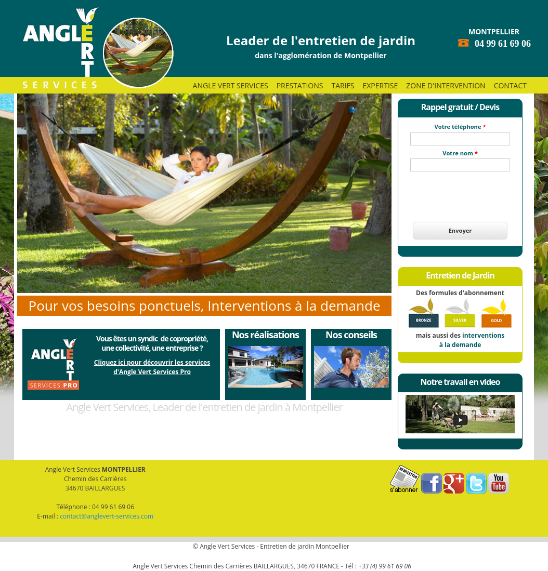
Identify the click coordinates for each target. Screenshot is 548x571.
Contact (510, 85)
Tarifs (342, 85)
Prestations (300, 85)
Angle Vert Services (230, 85)
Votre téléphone (460, 126)
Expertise (380, 85)
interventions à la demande (472, 340)
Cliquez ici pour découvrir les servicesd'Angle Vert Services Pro (152, 367)
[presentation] (460, 190)
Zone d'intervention (445, 85)
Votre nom (460, 153)
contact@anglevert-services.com (106, 516)
